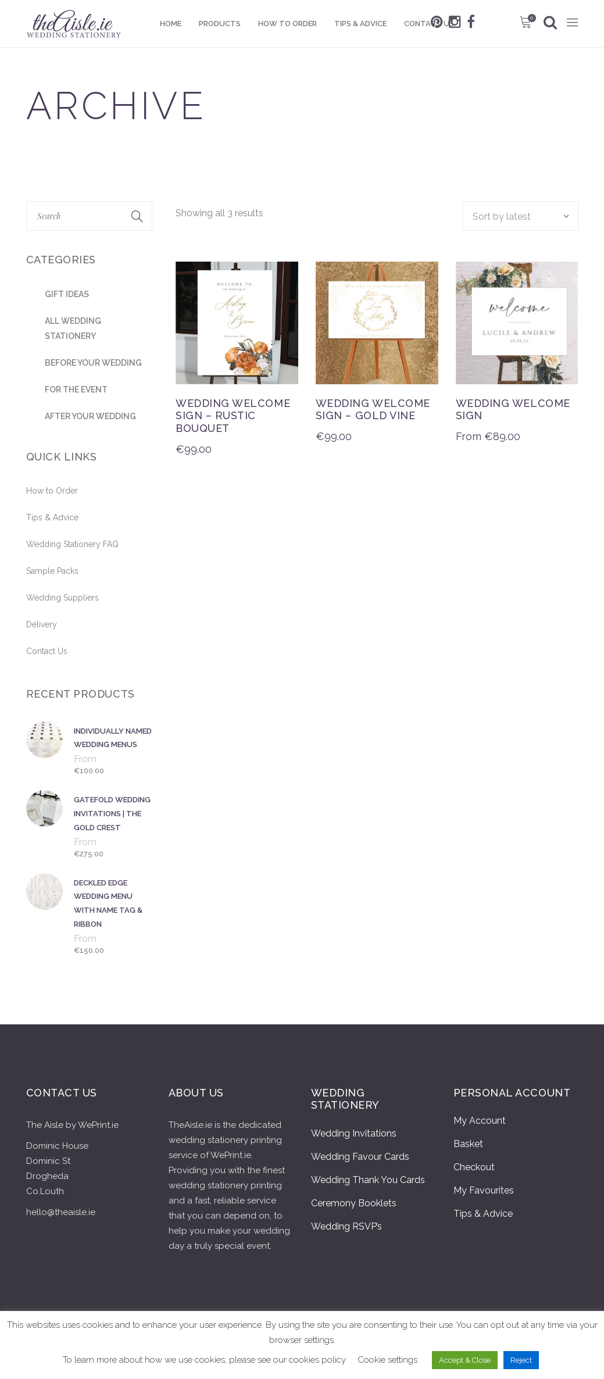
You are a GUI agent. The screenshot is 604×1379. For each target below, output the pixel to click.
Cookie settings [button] (387, 1360)
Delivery (41, 624)
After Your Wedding (90, 416)
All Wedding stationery (73, 328)
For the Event (76, 389)
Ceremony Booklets (353, 1203)
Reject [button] (521, 1360)
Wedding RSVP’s (346, 1226)
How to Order (52, 490)
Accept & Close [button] (465, 1360)
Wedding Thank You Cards (368, 1179)
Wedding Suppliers (62, 597)
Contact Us (46, 651)
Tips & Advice (52, 517)
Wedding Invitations (353, 1133)
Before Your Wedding (93, 362)
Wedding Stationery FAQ (72, 544)
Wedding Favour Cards (360, 1156)
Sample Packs (52, 571)
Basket (468, 1143)
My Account (479, 1120)
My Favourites (483, 1190)
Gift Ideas (67, 294)
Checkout (474, 1167)
